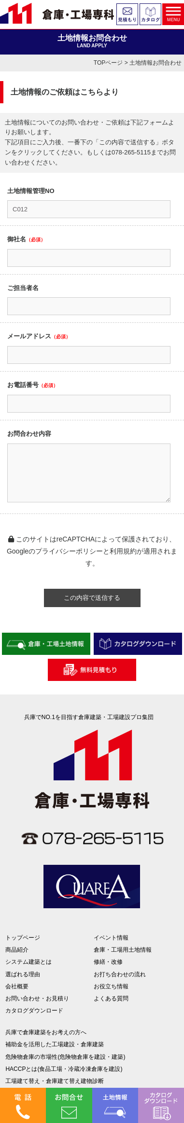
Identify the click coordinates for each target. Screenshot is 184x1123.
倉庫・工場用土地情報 (123, 949)
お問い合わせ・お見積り (37, 998)
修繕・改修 (108, 961)
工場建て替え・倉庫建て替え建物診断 (54, 1081)
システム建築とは (28, 961)
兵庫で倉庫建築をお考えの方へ (45, 1032)
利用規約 (123, 551)
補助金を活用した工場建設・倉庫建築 (54, 1044)
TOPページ (108, 62)
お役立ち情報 (111, 986)
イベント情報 (111, 937)
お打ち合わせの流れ (120, 974)
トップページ (22, 937)
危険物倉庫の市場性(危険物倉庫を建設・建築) (65, 1057)
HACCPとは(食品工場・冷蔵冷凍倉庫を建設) (63, 1069)
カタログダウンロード (34, 1010)
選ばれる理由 (22, 974)
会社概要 (16, 986)
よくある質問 (111, 998)
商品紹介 (16, 949)
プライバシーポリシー (69, 551)
